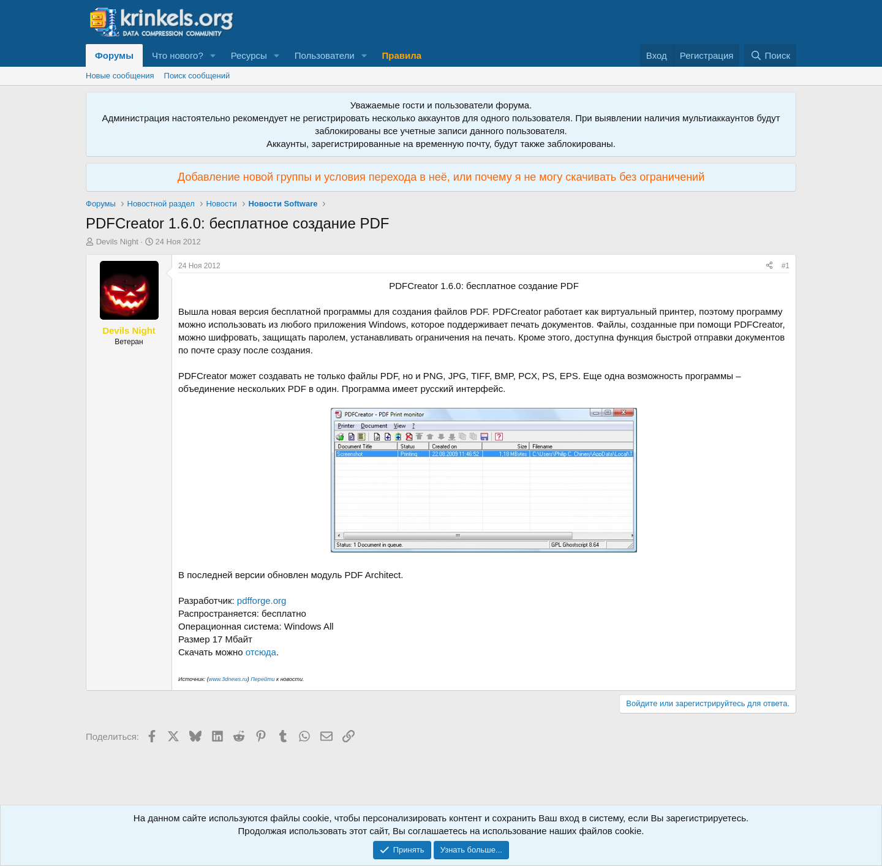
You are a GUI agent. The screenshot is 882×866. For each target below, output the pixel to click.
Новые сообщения (120, 75)
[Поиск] (770, 55)
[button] (213, 55)
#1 (786, 266)
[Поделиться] (769, 266)
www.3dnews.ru (228, 679)
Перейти (262, 679)
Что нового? (177, 55)
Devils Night (117, 241)
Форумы (114, 55)
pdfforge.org (262, 600)
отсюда (261, 652)
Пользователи (325, 55)
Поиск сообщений (197, 75)
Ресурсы (249, 55)
